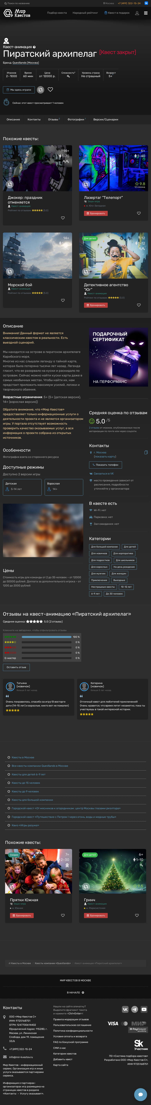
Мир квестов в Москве (75, 980)
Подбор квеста (57, 12)
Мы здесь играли (19, 89)
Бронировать (96, 213)
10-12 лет (126, 586)
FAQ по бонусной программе (70, 1042)
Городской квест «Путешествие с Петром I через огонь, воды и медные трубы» (62, 817)
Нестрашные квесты (103, 586)
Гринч (89, 900)
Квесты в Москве (21, 757)
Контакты (34, 119)
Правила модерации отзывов (71, 1019)
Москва (108, 3)
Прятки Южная (24, 900)
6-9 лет (95, 593)
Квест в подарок (117, 13)
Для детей (130, 546)
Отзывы (54, 119)
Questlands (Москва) (26, 62)
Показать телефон (105, 464)
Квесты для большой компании (30, 800)
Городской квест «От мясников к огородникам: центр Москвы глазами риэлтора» (64, 808)
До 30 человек (114, 593)
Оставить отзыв (16, 667)
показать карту (105, 456)
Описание (13, 119)
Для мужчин (98, 573)
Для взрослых (99, 567)
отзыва (94, 427)
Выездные (119, 580)
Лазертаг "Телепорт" (103, 197)
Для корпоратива (123, 553)
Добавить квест (62, 1059)
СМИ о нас (59, 1047)
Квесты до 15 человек (24, 783)
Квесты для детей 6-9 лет (26, 774)
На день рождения (124, 567)
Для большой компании (104, 546)
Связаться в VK (104, 473)
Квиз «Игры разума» (23, 825)
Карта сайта (60, 1065)
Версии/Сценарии (105, 119)
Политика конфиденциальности (73, 1030)
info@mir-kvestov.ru (21, 1057)
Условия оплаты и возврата (70, 1036)
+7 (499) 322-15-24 (129, 3)
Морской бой (20, 284)
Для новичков (99, 553)
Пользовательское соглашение (72, 1025)
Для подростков (100, 560)
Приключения (99, 580)
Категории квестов (64, 1053)
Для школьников (125, 560)
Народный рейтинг (85, 12)
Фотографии (77, 119)
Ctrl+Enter (75, 1013)
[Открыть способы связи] (140, 1094)
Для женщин (119, 573)
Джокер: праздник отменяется (25, 200)
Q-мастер (10, 658)
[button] (80, 507)
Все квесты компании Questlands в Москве (38, 766)
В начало (75, 992)
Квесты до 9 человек (23, 791)
